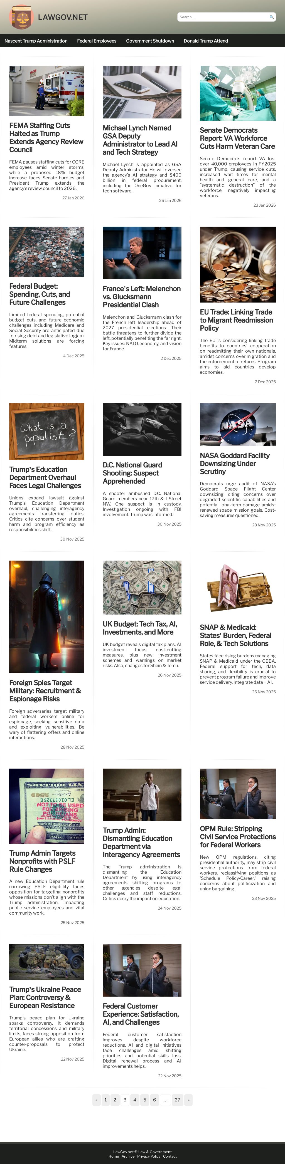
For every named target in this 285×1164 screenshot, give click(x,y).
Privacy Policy (149, 1156)
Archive (128, 1156)
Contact (170, 1156)
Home (114, 1156)
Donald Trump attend (206, 41)
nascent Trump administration (35, 41)
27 (177, 1100)
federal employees (96, 41)
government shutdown (150, 41)
